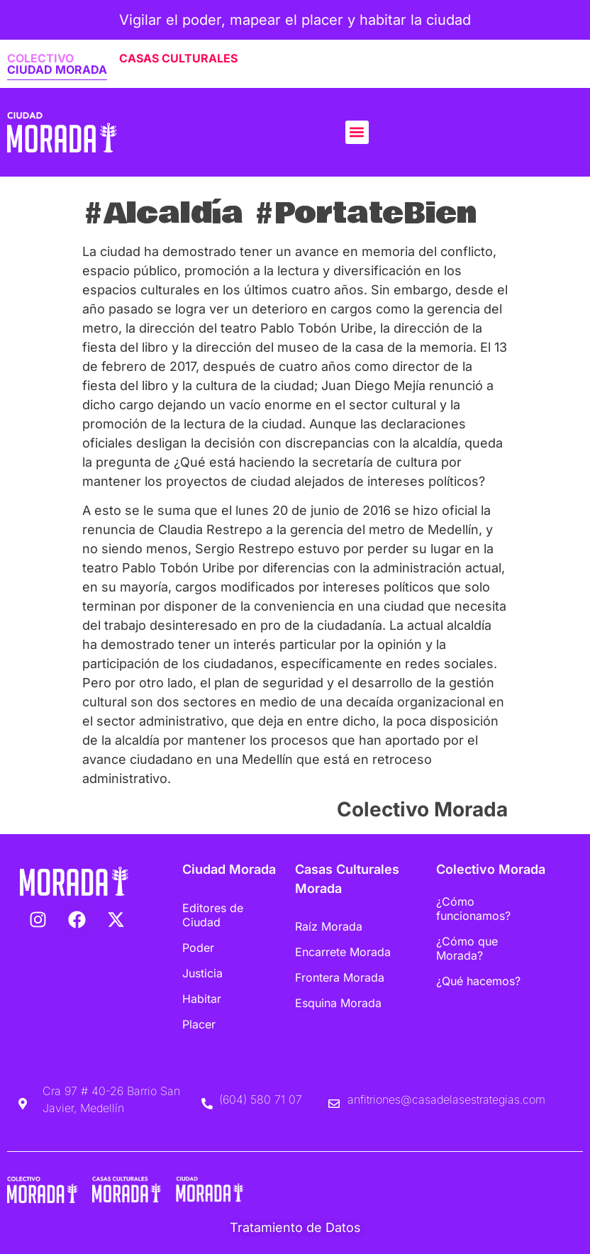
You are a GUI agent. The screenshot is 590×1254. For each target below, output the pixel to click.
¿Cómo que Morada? (467, 948)
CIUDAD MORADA (57, 69)
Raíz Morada (328, 926)
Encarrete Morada (343, 952)
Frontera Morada (339, 977)
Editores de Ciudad (212, 915)
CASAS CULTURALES (178, 58)
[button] (357, 132)
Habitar (201, 999)
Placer (199, 1024)
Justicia (202, 973)
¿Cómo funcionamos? (473, 908)
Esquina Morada (338, 1003)
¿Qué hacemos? (478, 981)
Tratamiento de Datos (295, 1227)
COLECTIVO (40, 58)
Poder (198, 947)
